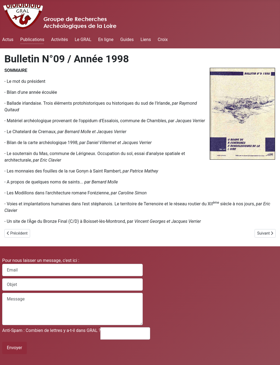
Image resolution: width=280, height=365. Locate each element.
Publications (32, 39)
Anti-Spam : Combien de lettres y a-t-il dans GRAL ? (51, 330)
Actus (7, 39)
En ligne (105, 39)
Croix (163, 39)
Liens (146, 39)
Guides (127, 39)
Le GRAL (83, 39)
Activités (59, 39)
